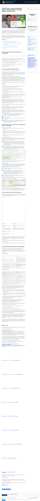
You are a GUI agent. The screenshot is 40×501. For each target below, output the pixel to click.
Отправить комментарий (6, 489)
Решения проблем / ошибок (31, 43)
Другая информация (30, 49)
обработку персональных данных (32, 20)
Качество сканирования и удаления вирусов (10, 42)
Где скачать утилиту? (5, 66)
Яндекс (29, 40)
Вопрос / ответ (5, 48)
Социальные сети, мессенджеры (32, 47)
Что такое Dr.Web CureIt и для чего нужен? (8, 65)
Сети (28, 42)
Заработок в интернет (30, 49)
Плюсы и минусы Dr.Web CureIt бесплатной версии (10, 45)
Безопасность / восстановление (32, 43)
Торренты (29, 50)
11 (28, 46)
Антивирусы (30, 44)
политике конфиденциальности (27, 499)
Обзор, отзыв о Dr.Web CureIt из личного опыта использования (11, 41)
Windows (29, 45)
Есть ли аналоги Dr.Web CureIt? (7, 329)
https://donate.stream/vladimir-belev (6, 341)
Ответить (3, 484)
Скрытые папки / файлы (31, 39)
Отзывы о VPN (30, 41)
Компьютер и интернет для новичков (31, 48)
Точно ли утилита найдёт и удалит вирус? (8, 330)
